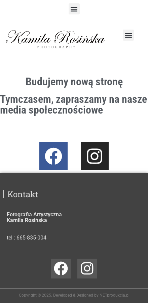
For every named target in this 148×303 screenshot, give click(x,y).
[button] (74, 8)
